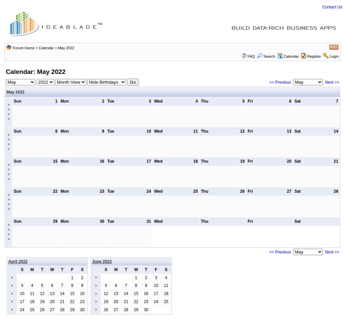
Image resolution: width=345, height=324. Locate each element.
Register (314, 56)
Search (266, 56)
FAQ (251, 56)
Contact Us (332, 7)
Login (334, 56)
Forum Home (23, 48)
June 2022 (102, 261)
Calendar (46, 48)
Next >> (332, 82)
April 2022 (18, 261)
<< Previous (280, 82)
